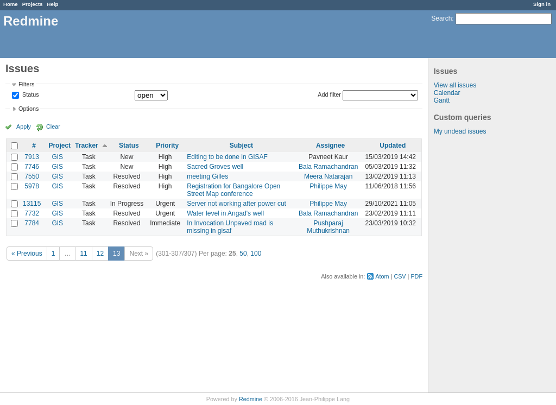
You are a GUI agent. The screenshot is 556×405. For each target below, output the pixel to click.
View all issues (455, 85)
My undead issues (460, 131)
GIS (57, 157)
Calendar (447, 93)
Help (53, 4)
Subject (241, 145)
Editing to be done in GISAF (227, 157)
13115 (32, 203)
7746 (31, 166)
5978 (31, 186)
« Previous (26, 253)
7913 (31, 157)
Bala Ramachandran (328, 166)
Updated (393, 145)
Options (28, 108)
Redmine (250, 399)
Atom (382, 276)
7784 (31, 223)
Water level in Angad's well (225, 213)
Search (441, 18)
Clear (53, 126)
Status (30, 95)
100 (255, 253)
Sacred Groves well (215, 166)
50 (243, 253)
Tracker (86, 145)
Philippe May (328, 186)
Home (10, 4)
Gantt (442, 100)
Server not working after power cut (236, 203)
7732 (31, 213)
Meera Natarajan (328, 176)
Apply (23, 126)
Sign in (542, 4)
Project (59, 145)
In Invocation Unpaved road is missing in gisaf (230, 227)
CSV (400, 276)
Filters (26, 84)
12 (100, 253)
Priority (167, 145)
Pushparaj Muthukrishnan (328, 227)
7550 (31, 176)
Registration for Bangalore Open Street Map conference (233, 190)
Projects (32, 4)
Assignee (330, 145)
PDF (416, 276)
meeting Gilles (207, 176)
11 (83, 253)
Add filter (329, 94)
